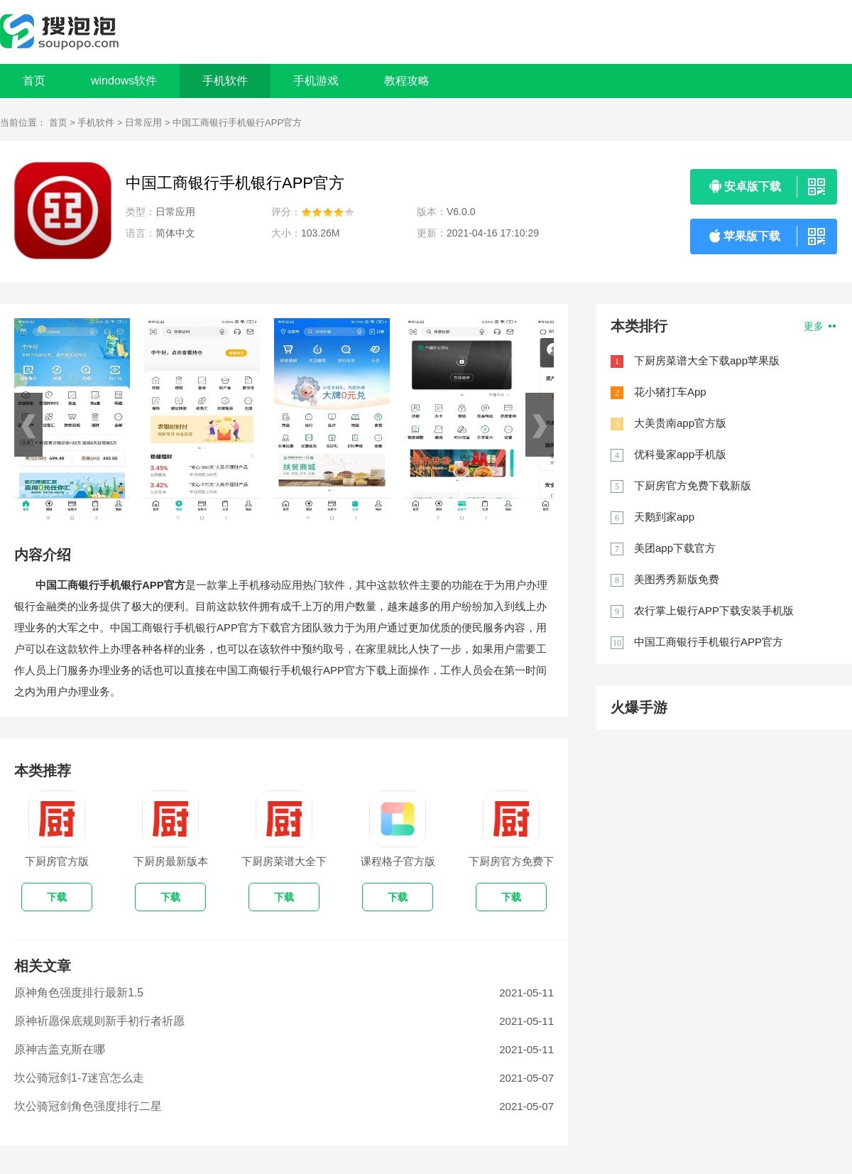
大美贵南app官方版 (680, 423)
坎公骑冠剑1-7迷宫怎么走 (79, 1078)
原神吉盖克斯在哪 (59, 1049)
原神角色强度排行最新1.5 (78, 993)
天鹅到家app (664, 517)
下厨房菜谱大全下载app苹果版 (707, 360)
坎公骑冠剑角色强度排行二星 (88, 1106)
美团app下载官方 (675, 548)
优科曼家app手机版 (680, 454)
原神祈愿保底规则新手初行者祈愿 (99, 1021)
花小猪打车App (670, 392)
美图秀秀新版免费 (676, 579)
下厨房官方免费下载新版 (692, 485)
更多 (820, 326)
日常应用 (143, 122)
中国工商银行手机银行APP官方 (708, 642)
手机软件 (95, 122)
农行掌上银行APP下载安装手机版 (714, 610)
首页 (34, 81)
